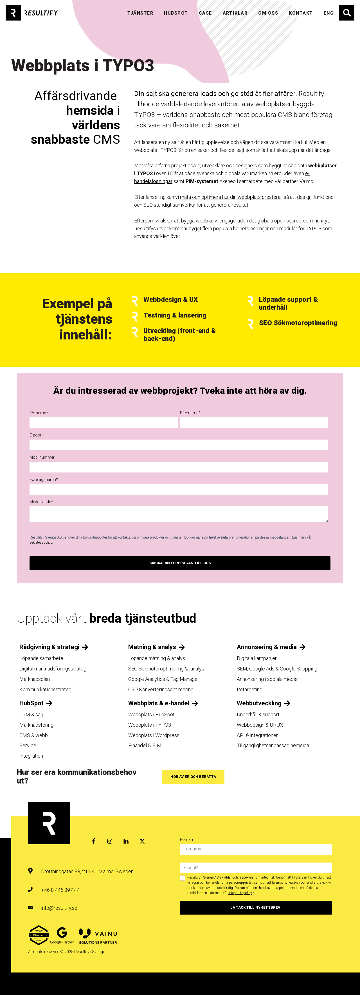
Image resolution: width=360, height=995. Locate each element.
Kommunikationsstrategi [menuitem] (46, 689)
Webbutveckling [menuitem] (259, 703)
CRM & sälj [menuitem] (31, 714)
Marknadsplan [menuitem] (34, 679)
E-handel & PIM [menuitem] (144, 745)
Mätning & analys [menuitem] (152, 646)
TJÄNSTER (140, 13)
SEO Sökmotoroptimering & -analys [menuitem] (166, 669)
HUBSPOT (176, 13)
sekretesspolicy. (41, 542)
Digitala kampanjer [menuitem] (257, 658)
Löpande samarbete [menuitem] (41, 658)
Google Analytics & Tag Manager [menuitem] (163, 679)
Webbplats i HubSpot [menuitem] (151, 714)
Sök (346, 13)
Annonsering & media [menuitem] (267, 646)
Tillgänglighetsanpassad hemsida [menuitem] (273, 745)
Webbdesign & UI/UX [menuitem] (260, 725)
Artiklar (235, 13)
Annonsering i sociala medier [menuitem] (268, 679)
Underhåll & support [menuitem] (258, 714)
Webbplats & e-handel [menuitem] (158, 703)
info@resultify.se (59, 908)
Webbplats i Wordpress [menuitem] (153, 735)
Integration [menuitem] (31, 756)
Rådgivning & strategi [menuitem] (49, 646)
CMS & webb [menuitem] (33, 735)
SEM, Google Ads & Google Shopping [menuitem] (277, 669)
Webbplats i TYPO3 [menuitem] (149, 725)
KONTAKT (301, 13)
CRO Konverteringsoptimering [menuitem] (161, 689)
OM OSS (268, 13)
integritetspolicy (240, 893)
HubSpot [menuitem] (31, 703)
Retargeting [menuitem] (249, 689)
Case (205, 13)
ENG (329, 13)
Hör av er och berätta (193, 777)
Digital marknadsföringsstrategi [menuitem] (53, 669)
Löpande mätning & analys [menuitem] (156, 658)
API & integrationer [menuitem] (257, 735)
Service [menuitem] (27, 745)
